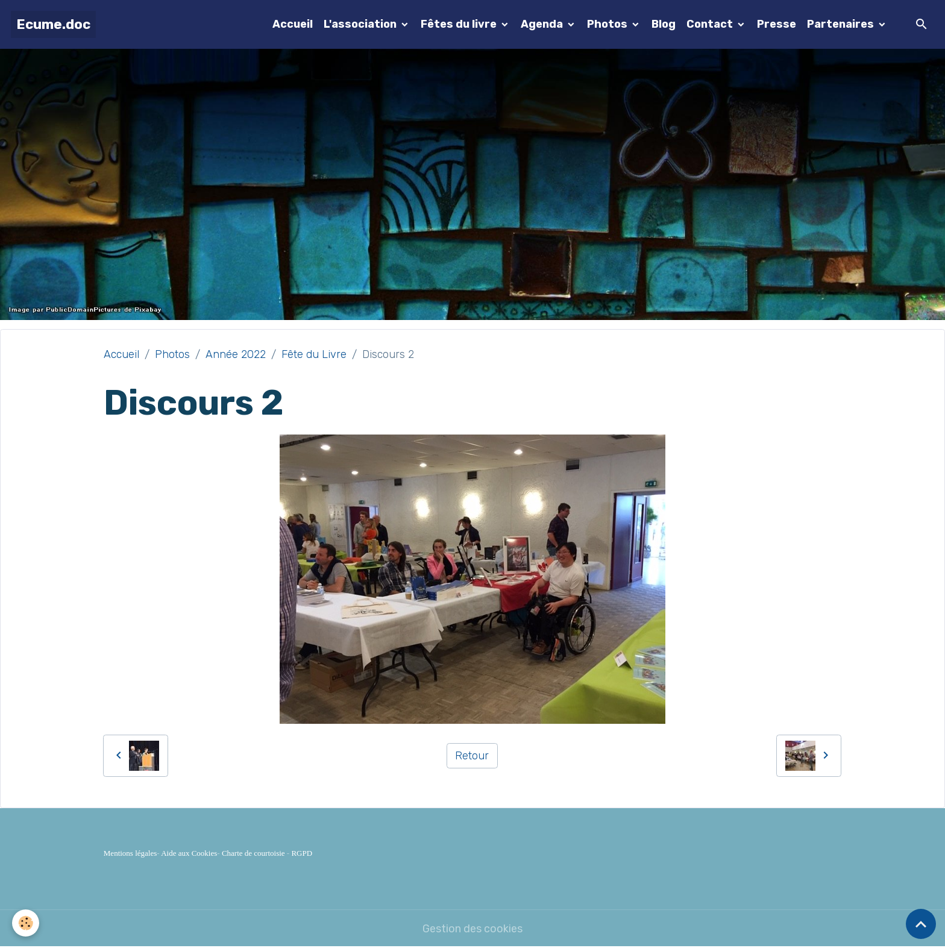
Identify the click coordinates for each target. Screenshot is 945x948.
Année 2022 (236, 354)
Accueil (292, 24)
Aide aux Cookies (189, 853)
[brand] (53, 24)
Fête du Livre (314, 354)
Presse (776, 24)
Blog (663, 24)
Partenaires (841, 24)
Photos (608, 24)
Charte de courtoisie (253, 853)
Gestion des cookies (472, 928)
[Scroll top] (921, 924)
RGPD (301, 853)
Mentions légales (130, 853)
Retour (472, 755)
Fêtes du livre (460, 24)
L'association (361, 24)
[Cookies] (25, 923)
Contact (710, 24)
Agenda (543, 24)
